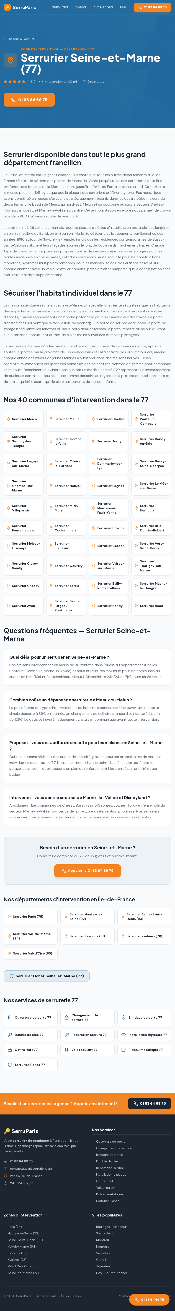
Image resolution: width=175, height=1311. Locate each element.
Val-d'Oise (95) (17, 1266)
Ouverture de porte (108, 1141)
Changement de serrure (112, 1148)
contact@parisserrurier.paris (31, 1168)
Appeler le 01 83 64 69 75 (87, 870)
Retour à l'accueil (19, 39)
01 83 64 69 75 (152, 7)
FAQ (123, 7)
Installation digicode (109, 1174)
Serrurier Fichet (105, 1201)
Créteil (99, 1260)
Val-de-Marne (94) (20, 1246)
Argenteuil (101, 1266)
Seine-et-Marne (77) (21, 1273)
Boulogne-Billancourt (110, 1227)
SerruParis (20, 7)
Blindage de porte (107, 1155)
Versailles (101, 1253)
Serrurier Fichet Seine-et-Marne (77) (46, 976)
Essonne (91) (15, 1253)
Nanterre (100, 1246)
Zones (80, 7)
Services (60, 7)
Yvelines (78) (15, 1260)
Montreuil (101, 1240)
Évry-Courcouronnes (110, 1273)
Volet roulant (104, 1188)
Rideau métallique (107, 1194)
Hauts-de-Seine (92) (21, 1233)
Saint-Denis (103, 1233)
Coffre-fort (102, 1181)
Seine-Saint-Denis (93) (23, 1240)
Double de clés (105, 1161)
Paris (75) (13, 1227)
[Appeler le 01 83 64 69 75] (149, 1300)
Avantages (103, 7)
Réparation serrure (108, 1168)
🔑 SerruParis (21, 1130)
